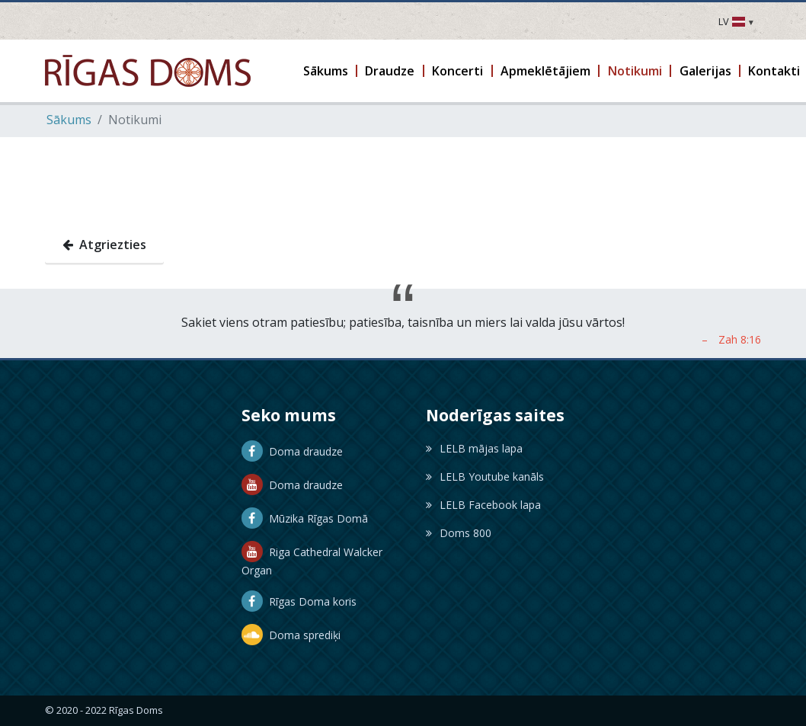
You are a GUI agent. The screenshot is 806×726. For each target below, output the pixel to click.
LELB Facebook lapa (483, 504)
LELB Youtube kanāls (485, 476)
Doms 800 (458, 533)
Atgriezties (104, 244)
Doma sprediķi (291, 635)
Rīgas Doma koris (299, 601)
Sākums (68, 119)
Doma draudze (292, 451)
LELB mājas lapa (474, 448)
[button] (326, 71)
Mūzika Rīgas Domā (304, 518)
